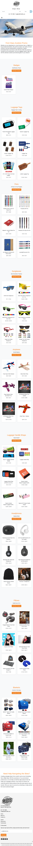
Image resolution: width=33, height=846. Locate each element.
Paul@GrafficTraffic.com (20, 14)
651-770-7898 (12, 14)
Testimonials (3, 823)
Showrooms (3, 821)
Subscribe (3, 834)
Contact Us (3, 817)
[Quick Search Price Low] (21, 11)
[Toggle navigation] (2, 17)
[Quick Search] (10, 11)
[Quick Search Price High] (27, 11)
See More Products (16, 70)
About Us (2, 815)
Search (2, 819)
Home (2, 813)
